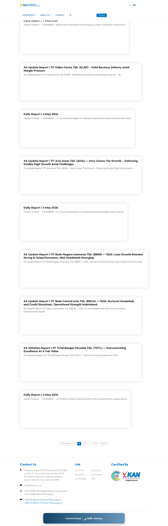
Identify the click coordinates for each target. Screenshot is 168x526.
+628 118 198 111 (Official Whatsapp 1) (42, 500)
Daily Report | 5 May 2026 (41, 208)
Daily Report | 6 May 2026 (41, 114)
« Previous (65, 444)
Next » (104, 444)
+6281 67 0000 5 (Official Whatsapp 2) (43, 503)
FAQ (93, 479)
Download (96, 470)
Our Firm (79, 470)
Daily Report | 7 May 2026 (41, 21)
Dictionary (96, 474)
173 (95, 444)
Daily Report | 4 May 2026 (41, 395)
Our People (80, 479)
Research (79, 474)
